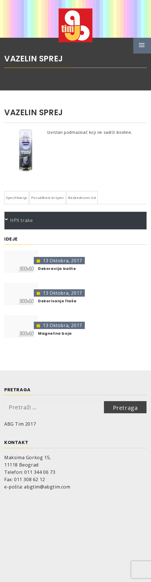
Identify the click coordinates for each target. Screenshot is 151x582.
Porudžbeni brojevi (47, 198)
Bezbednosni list (82, 198)
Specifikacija (16, 198)
